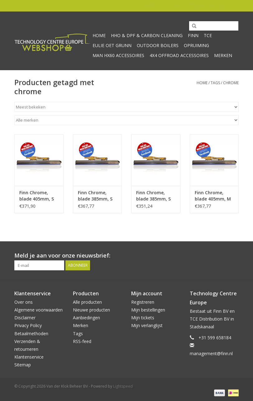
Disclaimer (25, 318)
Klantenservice (29, 357)
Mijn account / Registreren (212, 5)
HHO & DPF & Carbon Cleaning (147, 35)
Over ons (23, 302)
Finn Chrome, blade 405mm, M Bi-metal (213, 196)
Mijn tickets (142, 318)
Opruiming (196, 45)
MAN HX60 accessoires (118, 55)
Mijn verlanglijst (147, 325)
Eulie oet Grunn (112, 45)
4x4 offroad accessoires (179, 55)
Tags (215, 82)
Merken (223, 55)
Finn (193, 35)
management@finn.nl (211, 353)
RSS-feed (82, 341)
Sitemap (22, 365)
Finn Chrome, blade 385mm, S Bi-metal (95, 196)
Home (99, 35)
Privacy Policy (28, 325)
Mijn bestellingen (148, 310)
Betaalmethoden (31, 333)
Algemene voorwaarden (38, 310)
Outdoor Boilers (158, 45)
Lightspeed (123, 386)
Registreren (142, 302)
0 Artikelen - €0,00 (159, 5)
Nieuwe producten (91, 310)
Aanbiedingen (86, 318)
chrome (231, 82)
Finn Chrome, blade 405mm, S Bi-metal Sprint (36, 196)
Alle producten (87, 302)
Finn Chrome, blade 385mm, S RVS (153, 196)
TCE (208, 35)
